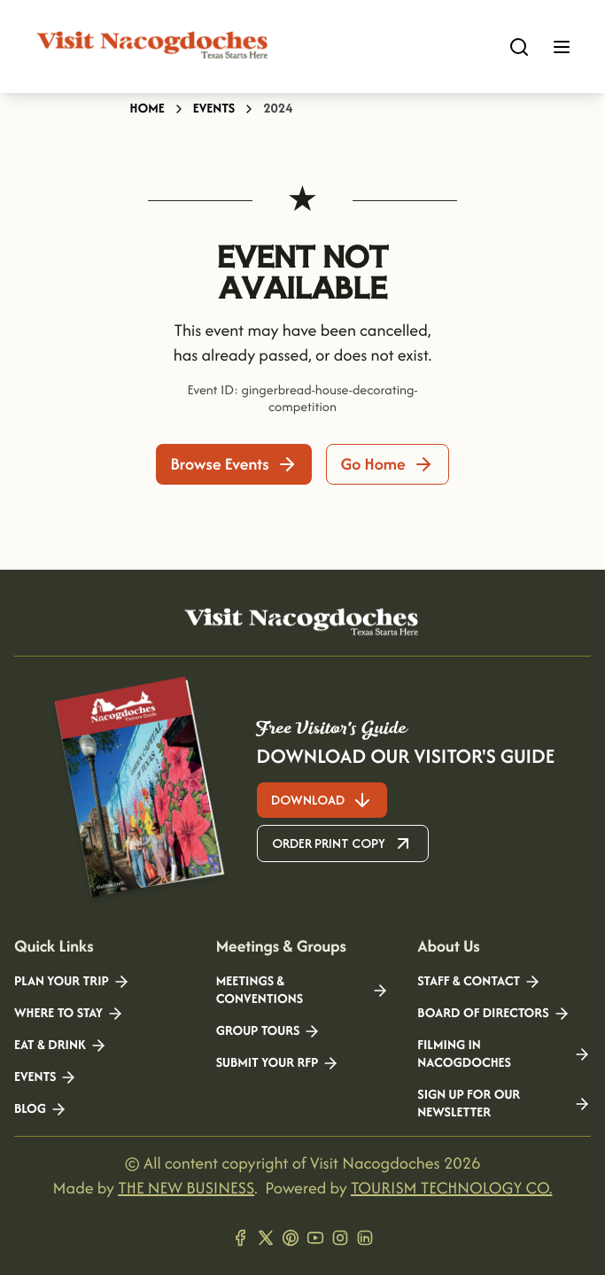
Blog (40, 1109)
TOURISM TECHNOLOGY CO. (451, 1188)
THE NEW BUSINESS (186, 1188)
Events (214, 108)
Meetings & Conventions (303, 990)
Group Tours (269, 1031)
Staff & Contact (479, 982)
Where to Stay (69, 1013)
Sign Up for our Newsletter (504, 1104)
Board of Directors (493, 1013)
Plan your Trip (72, 982)
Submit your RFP (278, 1063)
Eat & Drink (60, 1045)
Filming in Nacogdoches (504, 1054)
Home (147, 108)
